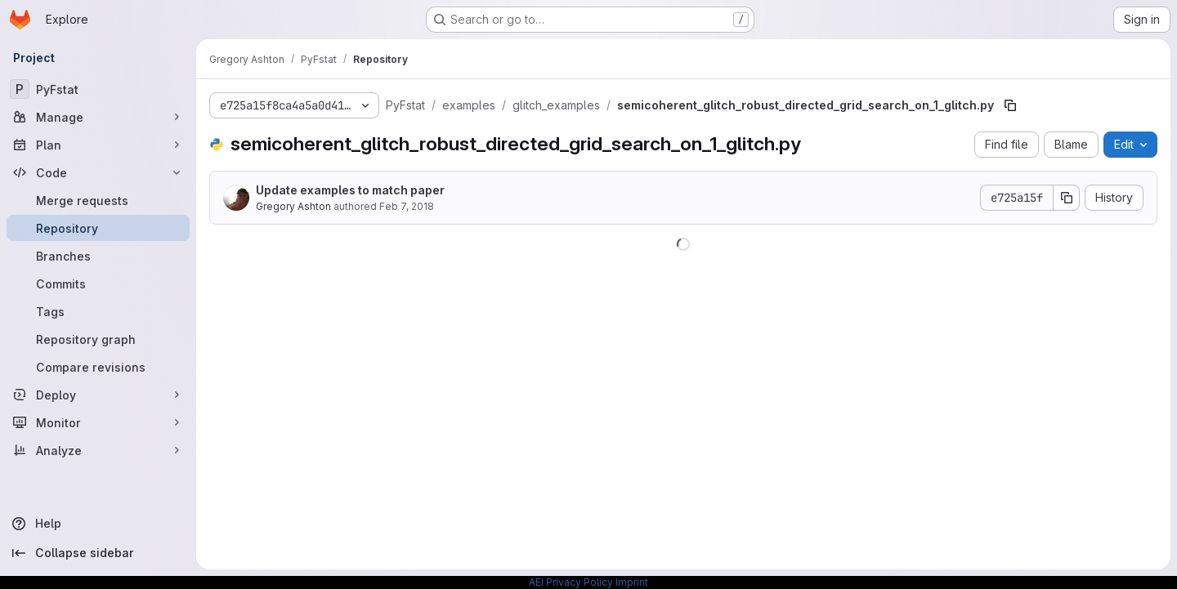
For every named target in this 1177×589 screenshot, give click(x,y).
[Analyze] (98, 450)
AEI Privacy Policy (571, 582)
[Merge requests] (98, 200)
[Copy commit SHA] (1067, 198)
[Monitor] (98, 422)
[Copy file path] (1010, 105)
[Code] (98, 172)
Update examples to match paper (350, 190)
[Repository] (98, 228)
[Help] (98, 524)
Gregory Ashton (293, 206)
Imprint (631, 582)
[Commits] (98, 283)
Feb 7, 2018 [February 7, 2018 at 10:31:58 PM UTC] (406, 206)
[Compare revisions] (98, 367)
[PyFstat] (98, 89)
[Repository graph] (98, 339)
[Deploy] (98, 395)
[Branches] (98, 256)
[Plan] (98, 145)
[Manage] (98, 117)
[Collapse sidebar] (98, 553)
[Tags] (98, 311)
